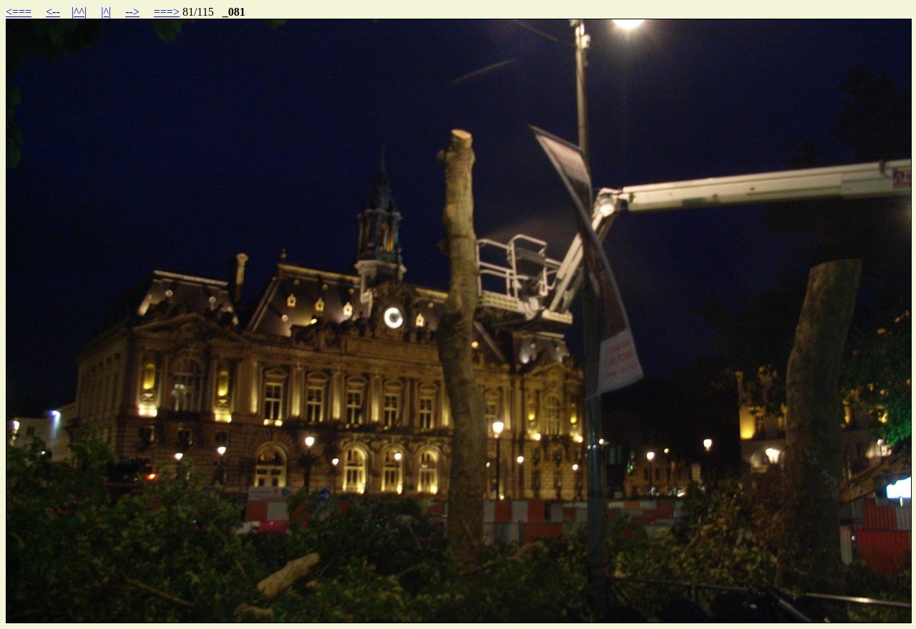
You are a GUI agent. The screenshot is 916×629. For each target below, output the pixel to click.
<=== (18, 12)
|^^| (79, 12)
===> (167, 12)
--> (132, 12)
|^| (106, 12)
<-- (53, 12)
